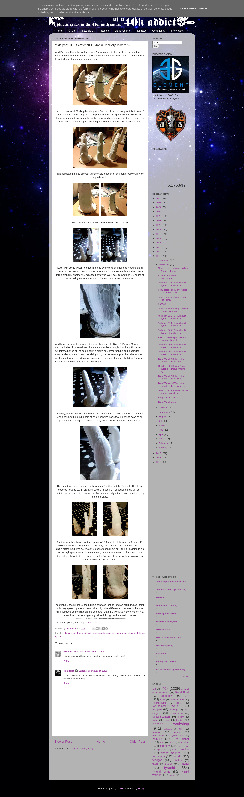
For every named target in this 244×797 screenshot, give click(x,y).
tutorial (140, 633)
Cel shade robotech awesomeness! (168, 276)
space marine (180, 749)
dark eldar (177, 713)
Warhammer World (165, 705)
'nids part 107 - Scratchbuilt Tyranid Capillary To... (172, 353)
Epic (162, 699)
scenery (111, 633)
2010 (159, 462)
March (162, 438)
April (161, 434)
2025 (159, 202)
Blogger (142, 788)
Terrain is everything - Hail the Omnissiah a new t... (173, 269)
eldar (155, 720)
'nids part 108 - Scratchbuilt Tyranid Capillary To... (172, 346)
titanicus (178, 760)
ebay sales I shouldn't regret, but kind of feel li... (172, 291)
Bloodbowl (166, 695)
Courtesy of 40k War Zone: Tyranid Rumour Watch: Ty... (172, 369)
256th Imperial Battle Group (171, 581)
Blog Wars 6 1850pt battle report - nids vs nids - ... (171, 377)
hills (180, 729)
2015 (159, 247)
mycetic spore (177, 735)
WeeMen (160, 597)
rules (172, 742)
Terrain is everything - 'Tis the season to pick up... (173, 391)
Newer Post (63, 741)
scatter (102, 633)
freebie (179, 720)
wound (172, 775)
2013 (159, 256)
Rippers (179, 703)
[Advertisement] (170, 520)
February (164, 443)
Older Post (137, 741)
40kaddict (68, 671)
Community (158, 30)
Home (59, 30)
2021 (159, 220)
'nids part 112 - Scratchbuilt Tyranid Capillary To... (172, 284)
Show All (185, 676)
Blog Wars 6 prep (167, 402)
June (161, 425)
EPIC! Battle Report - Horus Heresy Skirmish (172, 338)
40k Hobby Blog (164, 645)
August (163, 416)
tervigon (157, 760)
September (165, 412)
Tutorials (104, 30)
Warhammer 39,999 (166, 621)
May (161, 429)
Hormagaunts (159, 703)
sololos (120, 788)
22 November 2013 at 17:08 (93, 671)
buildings (173, 709)
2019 (159, 229)
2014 (159, 251)
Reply (66, 660)
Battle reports (122, 30)
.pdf (154, 689)
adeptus (157, 709)
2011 (159, 457)
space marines (170, 752)
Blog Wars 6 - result (168, 397)
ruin (162, 742)
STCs (71, 30)
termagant (158, 756)
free (167, 720)
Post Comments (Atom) (81, 748)
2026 (159, 198)
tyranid (58, 636)
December (164, 260)
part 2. (97, 622)
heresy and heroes (166, 661)
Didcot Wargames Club (168, 637)
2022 (159, 216)
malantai (156, 732)
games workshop (170, 724)
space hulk (162, 750)
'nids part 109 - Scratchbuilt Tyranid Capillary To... (172, 331)
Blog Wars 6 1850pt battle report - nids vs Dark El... (172, 360)
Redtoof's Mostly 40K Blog (170, 669)
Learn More (188, 8)
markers (177, 732)
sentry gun (184, 746)
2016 (159, 242)
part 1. (88, 622)
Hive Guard (177, 699)
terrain (132, 633)
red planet (182, 738)
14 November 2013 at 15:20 (91, 651)
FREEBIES (87, 30)
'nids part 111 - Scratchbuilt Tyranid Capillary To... (172, 317)
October (163, 407)
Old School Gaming (166, 605)
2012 (159, 453)
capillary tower (75, 633)
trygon (169, 763)
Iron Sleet (161, 653)
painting (157, 738)
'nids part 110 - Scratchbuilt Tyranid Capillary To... (172, 324)
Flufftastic (141, 30)
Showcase (177, 30)
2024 (159, 207)
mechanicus (158, 735)
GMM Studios (163, 629)
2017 (159, 238)
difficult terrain (91, 633)
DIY (186, 695)
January (163, 447)
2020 (159, 225)
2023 (159, 211)
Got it (203, 8)
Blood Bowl (182, 692)
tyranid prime (161, 771)
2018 (159, 234)
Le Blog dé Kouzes (166, 613)
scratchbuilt (122, 633)
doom (181, 717)
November (164, 264)
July (161, 421)
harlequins (168, 729)
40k (65, 633)
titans (155, 764)
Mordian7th (69, 651)
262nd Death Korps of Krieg (171, 589)
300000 (162, 304)
